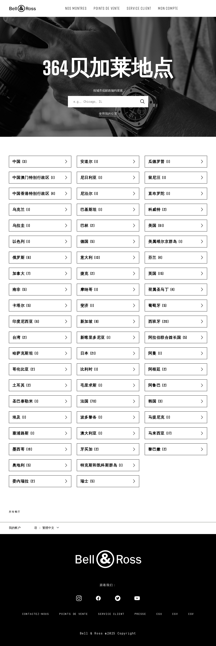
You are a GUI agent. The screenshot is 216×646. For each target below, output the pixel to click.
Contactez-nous (35, 613)
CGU (159, 613)
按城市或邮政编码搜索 (108, 90)
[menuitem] (76, 8)
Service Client (111, 613)
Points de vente (73, 613)
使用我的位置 (108, 114)
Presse (140, 613)
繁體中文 (48, 528)
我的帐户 (15, 528)
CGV (175, 613)
